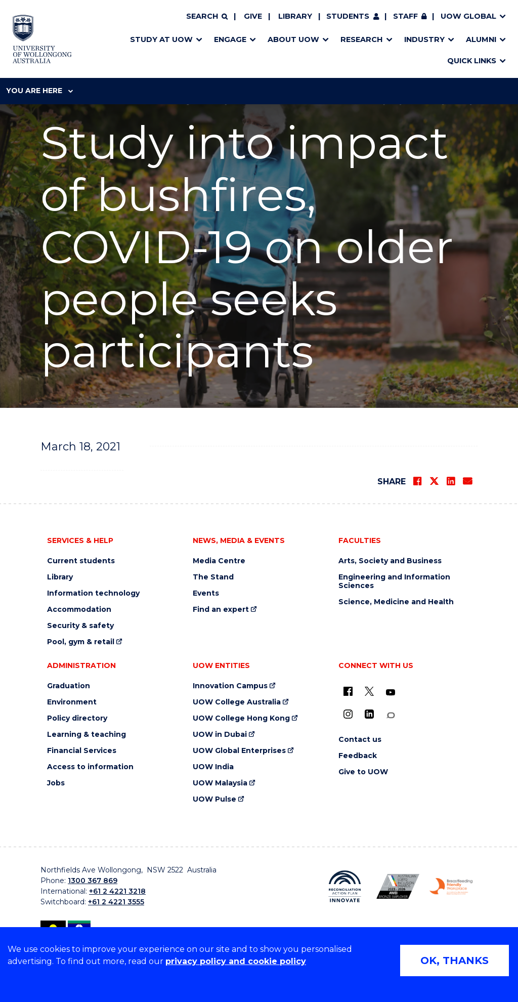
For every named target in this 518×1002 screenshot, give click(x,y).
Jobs (56, 783)
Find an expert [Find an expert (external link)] (221, 609)
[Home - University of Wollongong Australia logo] (42, 39)
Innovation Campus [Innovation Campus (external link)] (230, 686)
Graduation (68, 686)
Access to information (90, 767)
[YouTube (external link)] (390, 692)
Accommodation (79, 609)
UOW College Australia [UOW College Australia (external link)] (237, 702)
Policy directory (77, 718)
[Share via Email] (467, 481)
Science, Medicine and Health (396, 602)
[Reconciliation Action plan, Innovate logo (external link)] (344, 886)
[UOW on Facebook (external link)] (348, 691)
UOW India (213, 767)
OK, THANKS (454, 960)
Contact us (359, 739)
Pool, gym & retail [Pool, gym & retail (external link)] (80, 642)
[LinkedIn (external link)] (369, 714)
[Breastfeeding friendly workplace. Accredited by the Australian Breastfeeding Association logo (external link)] (450, 887)
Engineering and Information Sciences (394, 581)
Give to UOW (363, 772)
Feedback (357, 756)
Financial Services (81, 750)
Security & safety (80, 625)
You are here (39, 90)
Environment (72, 702)
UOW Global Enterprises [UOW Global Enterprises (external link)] (239, 750)
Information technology (93, 593)
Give (253, 16)
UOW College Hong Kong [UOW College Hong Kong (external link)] (241, 718)
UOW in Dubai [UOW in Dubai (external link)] (220, 734)
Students (347, 16)
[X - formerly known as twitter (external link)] (369, 691)
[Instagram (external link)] (348, 714)
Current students (81, 561)
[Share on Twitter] (434, 481)
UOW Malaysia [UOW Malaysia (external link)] (220, 783)
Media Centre (219, 561)
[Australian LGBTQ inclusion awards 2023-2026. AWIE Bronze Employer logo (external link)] (397, 886)
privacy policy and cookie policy (235, 961)
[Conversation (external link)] (390, 715)
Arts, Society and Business (390, 561)
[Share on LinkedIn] (450, 481)
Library (295, 16)
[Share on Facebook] (417, 481)
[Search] (207, 16)
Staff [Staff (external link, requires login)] (405, 16)
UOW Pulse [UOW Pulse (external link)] (214, 799)
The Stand (213, 577)
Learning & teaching (86, 734)
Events (206, 593)
